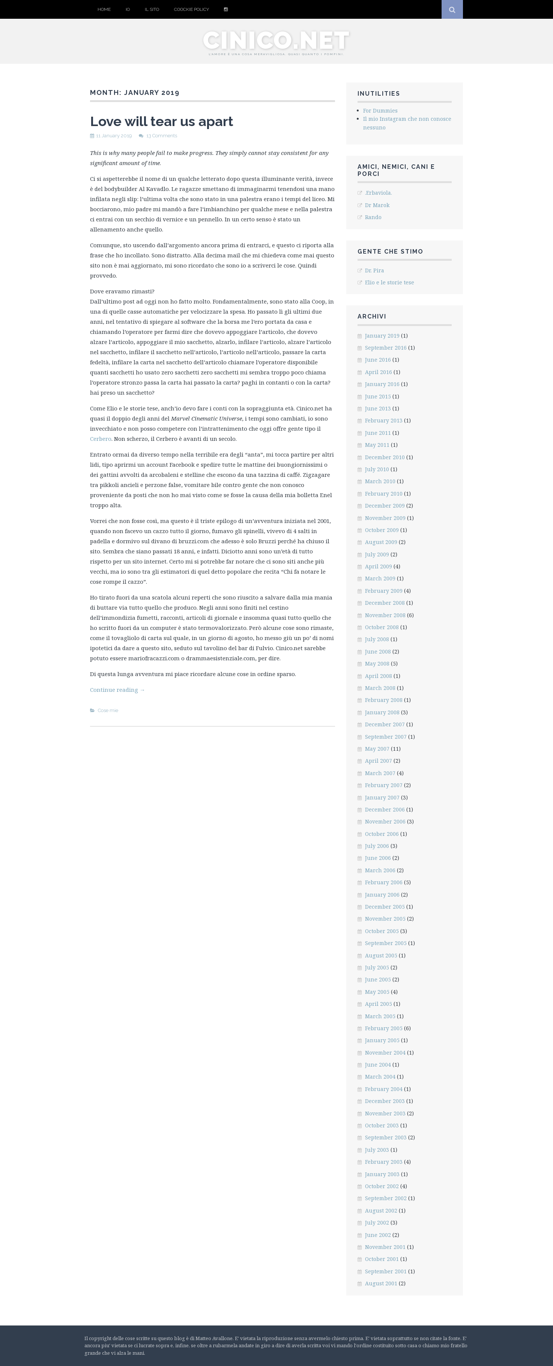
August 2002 (381, 1210)
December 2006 (385, 809)
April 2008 (378, 675)
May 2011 (377, 444)
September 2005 (386, 943)
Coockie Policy (191, 9)
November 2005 (385, 918)
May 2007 (377, 748)
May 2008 (377, 663)
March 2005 (380, 1016)
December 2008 (385, 602)
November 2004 (385, 1052)
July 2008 (377, 639)
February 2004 (384, 1088)
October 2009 (382, 529)
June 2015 (378, 396)
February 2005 (384, 1028)
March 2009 (380, 578)
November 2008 (385, 615)
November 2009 (385, 517)
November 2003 (385, 1113)
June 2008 (378, 651)
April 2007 (378, 760)
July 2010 (377, 469)
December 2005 (385, 906)
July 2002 (377, 1222)
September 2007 (386, 736)
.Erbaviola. (378, 192)
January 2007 (382, 797)
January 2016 (382, 384)
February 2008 (384, 699)
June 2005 (378, 979)
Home (104, 9)
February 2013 (384, 420)
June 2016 (378, 359)
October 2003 (382, 1125)
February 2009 (384, 590)
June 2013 (378, 408)
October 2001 (382, 1258)
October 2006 (382, 833)
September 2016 (386, 347)
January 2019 (382, 335)
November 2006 (385, 821)
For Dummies (380, 110)
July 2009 (377, 554)
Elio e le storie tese (389, 282)
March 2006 (380, 870)
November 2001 (385, 1246)
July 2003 (377, 1149)
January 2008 (382, 712)
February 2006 (384, 882)
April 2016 (378, 372)
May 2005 (377, 991)
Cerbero (100, 438)
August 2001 (381, 1283)
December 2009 (385, 505)
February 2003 (384, 1161)
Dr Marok (377, 205)
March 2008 (380, 687)
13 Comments (161, 135)
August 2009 (381, 541)
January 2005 (382, 1040)
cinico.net (276, 40)
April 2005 (378, 1003)
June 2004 (378, 1064)
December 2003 (385, 1101)
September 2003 (386, 1137)
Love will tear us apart (161, 121)
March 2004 (380, 1076)
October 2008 (382, 627)
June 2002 (378, 1234)
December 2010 (385, 457)
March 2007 (380, 773)
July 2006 (377, 845)
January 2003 (382, 1174)
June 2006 (378, 857)
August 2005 (381, 955)
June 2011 (378, 432)
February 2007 (384, 785)
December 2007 (385, 724)
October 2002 (382, 1186)
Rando (373, 217)
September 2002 (386, 1198)
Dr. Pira (374, 270)
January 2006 (382, 894)
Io (128, 9)
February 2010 (384, 493)
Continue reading (117, 689)
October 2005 (382, 931)
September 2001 (386, 1271)
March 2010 (380, 481)
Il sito (152, 9)
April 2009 (378, 566)
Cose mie (108, 710)
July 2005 (377, 967)
